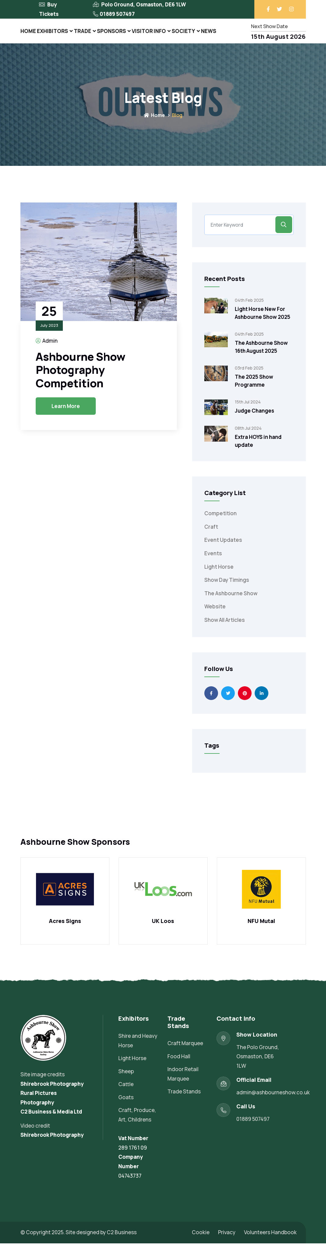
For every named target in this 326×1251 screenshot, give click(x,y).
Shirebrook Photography (52, 1091)
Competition (220, 520)
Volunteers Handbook (270, 1239)
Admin (47, 348)
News (213, 35)
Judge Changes (254, 418)
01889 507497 (117, 13)
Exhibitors (54, 35)
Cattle (126, 1091)
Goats (126, 1104)
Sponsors (115, 35)
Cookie (201, 1239)
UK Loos (163, 928)
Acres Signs (65, 928)
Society (187, 35)
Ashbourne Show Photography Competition (80, 377)
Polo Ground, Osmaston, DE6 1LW (143, 4)
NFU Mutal (261, 928)
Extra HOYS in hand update (258, 448)
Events (213, 560)
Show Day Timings (226, 587)
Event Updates (223, 547)
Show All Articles (224, 627)
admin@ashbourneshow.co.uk (273, 1099)
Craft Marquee (185, 1050)
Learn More (66, 413)
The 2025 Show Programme (254, 388)
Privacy (226, 1239)
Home (29, 35)
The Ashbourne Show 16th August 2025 (261, 354)
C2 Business (122, 1239)
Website (215, 614)
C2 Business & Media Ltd (51, 1119)
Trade (85, 35)
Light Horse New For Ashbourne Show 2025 (262, 320)
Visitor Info (152, 35)
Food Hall (178, 1063)
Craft (211, 534)
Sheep (126, 1078)
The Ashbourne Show (230, 600)
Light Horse (219, 574)
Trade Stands (184, 1099)
